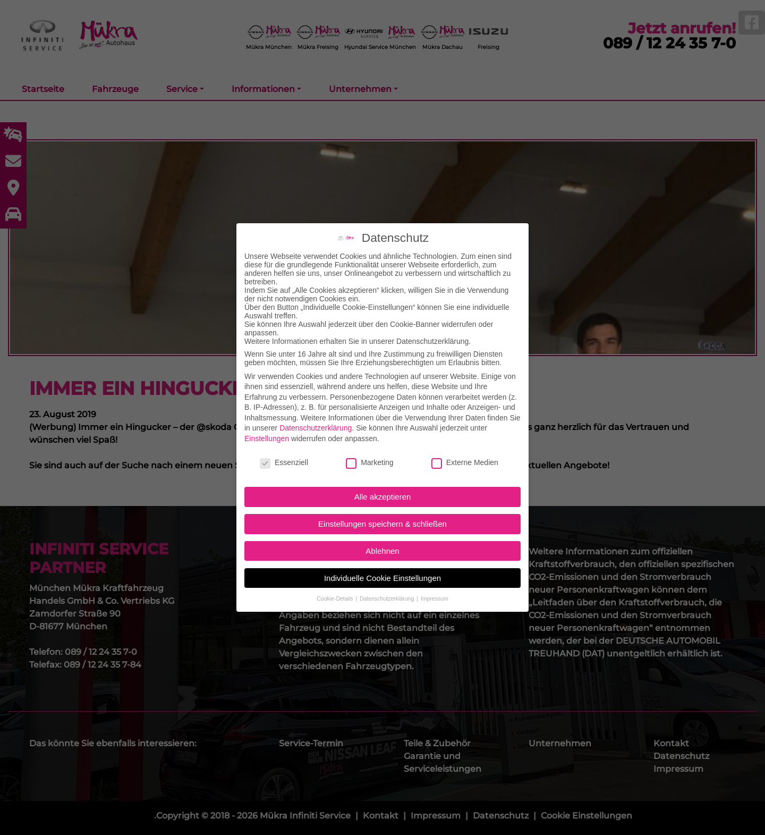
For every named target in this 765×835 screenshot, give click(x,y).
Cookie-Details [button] (335, 587)
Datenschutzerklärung (315, 416)
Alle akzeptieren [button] (382, 485)
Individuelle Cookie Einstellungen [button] (382, 566)
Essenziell (284, 451)
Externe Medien (464, 451)
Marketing (369, 451)
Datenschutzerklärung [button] (387, 587)
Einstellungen (266, 427)
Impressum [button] (434, 587)
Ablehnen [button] (382, 539)
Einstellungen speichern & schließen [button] (382, 512)
